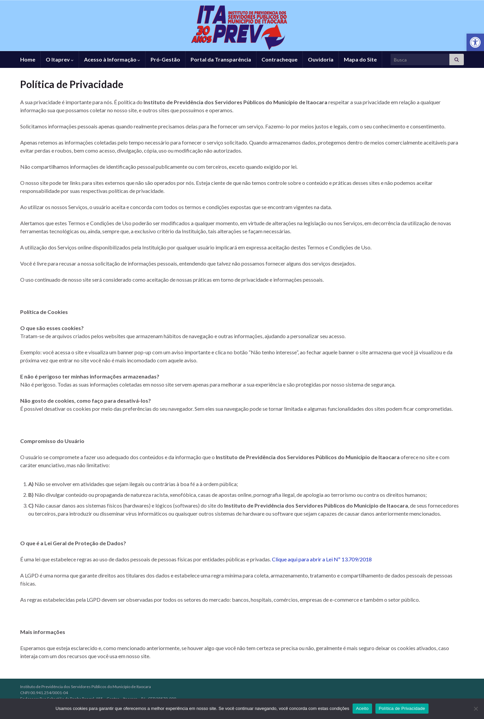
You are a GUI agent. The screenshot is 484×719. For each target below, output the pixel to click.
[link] (475, 42)
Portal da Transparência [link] (221, 59)
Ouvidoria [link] (320, 59)
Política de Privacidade (402, 708)
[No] (475, 708)
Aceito (362, 708)
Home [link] (27, 59)
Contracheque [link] (279, 59)
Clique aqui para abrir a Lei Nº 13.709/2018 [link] (322, 559)
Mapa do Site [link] (360, 59)
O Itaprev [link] (60, 59)
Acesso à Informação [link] (112, 59)
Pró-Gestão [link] (165, 59)
